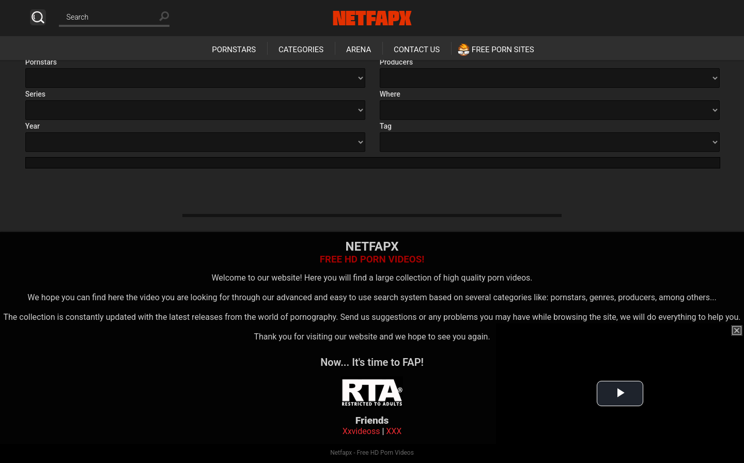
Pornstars (234, 49)
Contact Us (417, 49)
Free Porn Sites (503, 49)
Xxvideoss (361, 431)
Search (38, 17)
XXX (393, 431)
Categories (300, 49)
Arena (358, 49)
